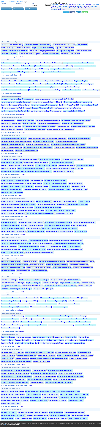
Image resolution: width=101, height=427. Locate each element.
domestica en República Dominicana (60, 370)
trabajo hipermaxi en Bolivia (10, 63)
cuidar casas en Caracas (23, 418)
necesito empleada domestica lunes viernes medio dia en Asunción (73, 319)
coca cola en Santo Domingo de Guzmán (58, 382)
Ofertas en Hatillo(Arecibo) (78, 358)
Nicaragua (93, 6)
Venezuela (61, 9)
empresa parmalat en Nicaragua (32, 286)
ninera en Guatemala (33, 228)
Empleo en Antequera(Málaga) (60, 186)
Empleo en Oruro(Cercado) (10, 66)
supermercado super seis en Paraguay (61, 325)
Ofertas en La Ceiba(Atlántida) (50, 246)
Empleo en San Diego (28, 204)
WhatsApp (84, 12)
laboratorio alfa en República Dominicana (15, 373)
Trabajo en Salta (82, 45)
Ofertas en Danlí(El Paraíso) (71, 246)
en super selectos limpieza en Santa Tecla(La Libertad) (64, 168)
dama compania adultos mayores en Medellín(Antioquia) (54, 99)
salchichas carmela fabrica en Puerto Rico (39, 352)
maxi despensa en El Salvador (63, 171)
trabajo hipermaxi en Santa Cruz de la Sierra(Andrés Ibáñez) (42, 63)
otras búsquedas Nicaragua (10, 292)
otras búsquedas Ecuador (9, 153)
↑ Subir (21, 57)
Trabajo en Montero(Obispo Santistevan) (34, 66)
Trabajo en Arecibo (86, 355)
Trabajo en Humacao (8, 355)
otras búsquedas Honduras (10, 256)
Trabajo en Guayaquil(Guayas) (11, 147)
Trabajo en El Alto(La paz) (40, 69)
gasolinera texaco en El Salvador (73, 159)
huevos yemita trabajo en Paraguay (55, 322)
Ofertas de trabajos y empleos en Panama (54, 298)
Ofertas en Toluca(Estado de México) (38, 267)
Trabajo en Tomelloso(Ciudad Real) (55, 183)
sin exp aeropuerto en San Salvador (36, 162)
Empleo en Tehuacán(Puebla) (11, 261)
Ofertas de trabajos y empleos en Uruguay (74, 394)
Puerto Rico (73, 8)
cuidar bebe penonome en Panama (80, 301)
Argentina (54, 4)
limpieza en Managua (85, 286)
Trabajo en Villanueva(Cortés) (42, 243)
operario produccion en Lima (74, 343)
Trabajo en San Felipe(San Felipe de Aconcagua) (63, 84)
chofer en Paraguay (79, 316)
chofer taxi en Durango (39, 270)
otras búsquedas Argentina (10, 57)
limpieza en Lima (58, 337)
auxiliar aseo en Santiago (90, 90)
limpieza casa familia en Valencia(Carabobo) (33, 412)
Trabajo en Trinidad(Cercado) (60, 69)
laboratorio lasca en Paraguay (86, 325)
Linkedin (78, 12)
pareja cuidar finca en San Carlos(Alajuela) (75, 120)
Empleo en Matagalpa (33, 283)
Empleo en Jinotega (87, 283)
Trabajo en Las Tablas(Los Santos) (34, 301)
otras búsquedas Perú (8, 346)
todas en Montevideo (34, 394)
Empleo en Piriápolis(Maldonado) (12, 391)
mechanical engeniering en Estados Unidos (51, 204)
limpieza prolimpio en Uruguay (30, 397)
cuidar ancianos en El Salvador (11, 162)
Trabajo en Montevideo (50, 397)
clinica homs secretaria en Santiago (13, 379)
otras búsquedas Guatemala (10, 234)
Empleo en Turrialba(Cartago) (11, 123)
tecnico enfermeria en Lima (24, 343)
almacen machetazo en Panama (69, 304)
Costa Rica (80, 4)
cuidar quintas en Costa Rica (11, 126)
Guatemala (72, 6)
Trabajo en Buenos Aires (51, 54)
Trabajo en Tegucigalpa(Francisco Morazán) (16, 243)
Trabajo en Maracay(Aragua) (57, 418)
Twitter (66, 12)
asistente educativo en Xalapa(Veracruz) (14, 264)
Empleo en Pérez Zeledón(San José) (48, 120)
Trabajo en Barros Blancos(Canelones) (73, 397)
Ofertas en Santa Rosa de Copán (12, 252)
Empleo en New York (43, 201)
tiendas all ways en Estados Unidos (13, 213)
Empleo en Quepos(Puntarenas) (12, 129)
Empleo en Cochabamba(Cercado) (61, 66)
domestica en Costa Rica (25, 120)
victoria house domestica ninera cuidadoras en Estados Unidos (22, 210)
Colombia (72, 4)
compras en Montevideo (50, 394)
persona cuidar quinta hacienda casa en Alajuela (39, 126)
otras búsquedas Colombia (10, 114)
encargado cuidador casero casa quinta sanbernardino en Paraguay (48, 316)
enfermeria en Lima (71, 340)
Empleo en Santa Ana (8, 168)
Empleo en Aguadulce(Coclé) (57, 301)
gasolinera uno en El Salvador (50, 159)
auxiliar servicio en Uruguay (10, 403)
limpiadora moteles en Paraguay (12, 325)
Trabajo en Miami (84, 201)
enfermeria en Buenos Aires (70, 54)
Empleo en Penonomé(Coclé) (28, 298)
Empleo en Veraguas (60, 307)
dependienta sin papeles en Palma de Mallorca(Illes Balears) (21, 183)
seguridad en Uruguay (75, 400)
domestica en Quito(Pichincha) (43, 141)
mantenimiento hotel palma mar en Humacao (16, 361)
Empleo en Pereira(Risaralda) (69, 105)
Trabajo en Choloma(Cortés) (38, 240)
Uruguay (54, 9)
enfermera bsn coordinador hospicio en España (17, 186)
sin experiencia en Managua (10, 286)
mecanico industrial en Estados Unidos (48, 207)
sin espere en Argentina (84, 51)
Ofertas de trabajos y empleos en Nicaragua (34, 280)
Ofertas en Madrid (37, 180)
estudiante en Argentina (9, 54)
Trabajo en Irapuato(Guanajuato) (57, 264)
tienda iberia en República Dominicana (44, 373)
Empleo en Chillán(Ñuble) (29, 81)
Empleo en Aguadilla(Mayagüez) (68, 355)
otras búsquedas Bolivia (9, 75)
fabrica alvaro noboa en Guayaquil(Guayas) (37, 147)
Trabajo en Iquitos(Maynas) (24, 340)
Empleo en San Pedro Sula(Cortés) (33, 249)
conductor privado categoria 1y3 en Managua (16, 289)
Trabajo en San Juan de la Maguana (70, 373)
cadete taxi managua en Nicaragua (12, 283)
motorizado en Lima (86, 340)
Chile (66, 4)
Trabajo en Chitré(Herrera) (78, 298)
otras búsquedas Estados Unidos (12, 216)
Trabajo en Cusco (7, 340)
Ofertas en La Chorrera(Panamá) (41, 307)
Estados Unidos (62, 6)
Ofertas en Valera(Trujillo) (80, 415)
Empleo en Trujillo (7, 343)
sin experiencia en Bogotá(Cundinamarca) (78, 102)
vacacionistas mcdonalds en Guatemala (58, 222)
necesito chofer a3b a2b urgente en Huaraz (49, 340)
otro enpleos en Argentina (65, 51)
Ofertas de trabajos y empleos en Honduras (68, 243)
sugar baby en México (30, 261)
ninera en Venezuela (56, 412)
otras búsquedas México (9, 274)
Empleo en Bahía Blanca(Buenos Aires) (38, 45)
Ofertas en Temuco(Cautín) (71, 90)
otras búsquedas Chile (8, 93)
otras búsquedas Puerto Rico (10, 364)
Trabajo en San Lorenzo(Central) (80, 322)
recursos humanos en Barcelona (55, 180)
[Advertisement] (50, 27)
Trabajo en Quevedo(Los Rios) (64, 147)
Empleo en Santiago (39, 370)
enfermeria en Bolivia (23, 69)
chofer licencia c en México (62, 267)
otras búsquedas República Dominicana (14, 385)
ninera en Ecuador (7, 150)
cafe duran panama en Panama (46, 304)
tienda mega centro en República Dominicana (16, 376)
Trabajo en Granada (78, 186)
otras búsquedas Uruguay (9, 406)
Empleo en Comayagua (9, 246)
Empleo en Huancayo (24, 337)
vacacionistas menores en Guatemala (30, 222)
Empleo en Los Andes (23, 84)
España (53, 6)
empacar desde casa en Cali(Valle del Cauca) (47, 102)
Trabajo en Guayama (22, 358)
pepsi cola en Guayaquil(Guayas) (79, 138)
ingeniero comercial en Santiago (50, 90)
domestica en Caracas (8, 412)
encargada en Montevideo (10, 397)
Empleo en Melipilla (80, 81)
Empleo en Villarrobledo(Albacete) (59, 189)
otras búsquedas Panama (9, 310)
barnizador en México (37, 264)
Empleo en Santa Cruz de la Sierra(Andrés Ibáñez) (58, 72)
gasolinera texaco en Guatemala (32, 225)
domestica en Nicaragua (9, 280)
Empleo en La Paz (78, 69)
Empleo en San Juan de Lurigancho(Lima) (49, 343)
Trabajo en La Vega (37, 382)
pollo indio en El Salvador (85, 165)
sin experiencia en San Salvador (46, 165)
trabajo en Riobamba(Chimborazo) (12, 144)
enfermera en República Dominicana (39, 379)
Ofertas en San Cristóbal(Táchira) (37, 415)
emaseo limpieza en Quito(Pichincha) (13, 138)
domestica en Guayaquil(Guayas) (26, 150)
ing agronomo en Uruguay (58, 400)
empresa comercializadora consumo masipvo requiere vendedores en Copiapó (27, 87)
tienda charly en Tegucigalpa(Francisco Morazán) (65, 240)
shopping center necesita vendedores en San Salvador (19, 159)
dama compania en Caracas (78, 418)
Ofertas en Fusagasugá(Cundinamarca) (44, 105)
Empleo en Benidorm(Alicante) (11, 189)
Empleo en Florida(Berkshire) (78, 204)
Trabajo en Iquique (87, 84)
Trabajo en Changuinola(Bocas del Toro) (14, 307)
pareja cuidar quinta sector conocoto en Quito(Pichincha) (47, 138)
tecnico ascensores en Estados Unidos (40, 213)
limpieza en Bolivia (7, 69)
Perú (66, 8)
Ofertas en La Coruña (80, 189)
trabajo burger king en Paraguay (35, 325)
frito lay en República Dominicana (64, 379)
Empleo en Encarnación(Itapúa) (31, 322)
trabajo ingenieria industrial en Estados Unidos (17, 207)
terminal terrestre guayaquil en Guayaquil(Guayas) (68, 144)
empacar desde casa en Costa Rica (83, 126)
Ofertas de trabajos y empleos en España (15, 180)
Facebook (72, 12)
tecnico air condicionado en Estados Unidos (60, 210)
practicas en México (8, 270)
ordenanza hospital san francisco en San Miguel (17, 165)
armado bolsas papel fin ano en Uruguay (15, 400)
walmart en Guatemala (8, 222)
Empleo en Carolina (84, 352)
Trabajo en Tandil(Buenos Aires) (12, 45)
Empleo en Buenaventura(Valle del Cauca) (15, 105)
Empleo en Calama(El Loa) (10, 81)
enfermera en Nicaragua (50, 283)
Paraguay (60, 8)
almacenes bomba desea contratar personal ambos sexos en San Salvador (26, 171)
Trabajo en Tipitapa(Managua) (43, 289)
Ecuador (88, 4)
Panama (53, 8)
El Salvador (95, 4)
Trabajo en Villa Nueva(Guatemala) (12, 228)
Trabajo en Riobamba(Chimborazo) (37, 144)
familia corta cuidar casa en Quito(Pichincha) (16, 141)
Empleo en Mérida (7, 418)
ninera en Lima (84, 337)
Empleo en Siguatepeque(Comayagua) (14, 240)
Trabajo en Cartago (63, 126)
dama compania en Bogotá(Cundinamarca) (15, 102)
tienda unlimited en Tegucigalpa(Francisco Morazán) (64, 249)
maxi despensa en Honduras (10, 249)
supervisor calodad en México (83, 267)
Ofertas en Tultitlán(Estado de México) (52, 261)
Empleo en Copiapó (8, 84)
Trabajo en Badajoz (41, 186)
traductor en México (23, 270)
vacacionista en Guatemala (10, 225)
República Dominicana (85, 8)
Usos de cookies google (13, 424)
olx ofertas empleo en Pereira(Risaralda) (67, 108)
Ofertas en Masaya (74, 280)
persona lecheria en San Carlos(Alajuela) (60, 129)
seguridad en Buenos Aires (65, 48)
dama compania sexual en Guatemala (57, 225)
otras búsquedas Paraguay (10, 331)
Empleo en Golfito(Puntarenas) (35, 129)
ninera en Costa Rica (8, 120)
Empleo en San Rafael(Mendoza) (43, 48)
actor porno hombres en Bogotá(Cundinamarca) (17, 99)
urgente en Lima (71, 337)
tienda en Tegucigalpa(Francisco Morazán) (39, 252)
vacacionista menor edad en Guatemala (59, 231)
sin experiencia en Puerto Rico (65, 352)
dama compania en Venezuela (60, 415)
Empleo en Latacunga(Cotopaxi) (66, 141)
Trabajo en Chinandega (58, 280)
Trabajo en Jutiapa (80, 231)
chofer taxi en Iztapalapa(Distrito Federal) (80, 261)
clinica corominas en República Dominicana (16, 370)
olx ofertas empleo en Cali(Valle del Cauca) (15, 108)
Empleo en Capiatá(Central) (10, 328)
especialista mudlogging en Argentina (42, 51)
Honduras (80, 6)
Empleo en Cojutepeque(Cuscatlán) (61, 162)
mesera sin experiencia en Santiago (68, 87)
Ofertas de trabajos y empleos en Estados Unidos (18, 201)
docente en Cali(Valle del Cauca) (74, 111)
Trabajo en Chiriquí (7, 304)
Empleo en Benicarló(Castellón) (12, 192)
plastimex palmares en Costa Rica (49, 123)
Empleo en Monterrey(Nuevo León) (13, 267)
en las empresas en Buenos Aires (64, 45)
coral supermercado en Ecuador (87, 147)
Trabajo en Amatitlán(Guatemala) (84, 222)
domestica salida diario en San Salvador (31, 168)
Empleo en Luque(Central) (10, 322)
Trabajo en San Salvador (67, 165)
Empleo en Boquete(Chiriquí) (11, 301)
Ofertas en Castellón (75, 183)
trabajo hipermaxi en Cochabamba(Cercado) (78, 63)
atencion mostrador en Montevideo (13, 394)
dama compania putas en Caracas (12, 415)
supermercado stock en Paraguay (12, 316)
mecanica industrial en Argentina (30, 54)
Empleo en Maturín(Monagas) (74, 412)
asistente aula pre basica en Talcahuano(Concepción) (19, 90)
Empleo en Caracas (39, 418)
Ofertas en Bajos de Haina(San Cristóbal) (15, 382)
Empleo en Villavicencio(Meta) (42, 108)
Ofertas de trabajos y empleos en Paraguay (34, 319)
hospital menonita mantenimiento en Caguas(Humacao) (49, 358)
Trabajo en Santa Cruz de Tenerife (35, 189)
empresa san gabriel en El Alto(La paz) (14, 72)
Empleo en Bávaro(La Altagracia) (45, 376)
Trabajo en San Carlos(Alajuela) (72, 123)
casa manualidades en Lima (42, 337)
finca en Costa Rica (29, 123)
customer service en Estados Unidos (64, 201)
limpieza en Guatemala (79, 225)
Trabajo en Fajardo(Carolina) (26, 355)
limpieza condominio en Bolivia (85, 66)
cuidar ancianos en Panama (25, 304)
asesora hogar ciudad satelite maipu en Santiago (56, 81)
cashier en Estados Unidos (64, 213)
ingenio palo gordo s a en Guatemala (13, 231)
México (86, 6)
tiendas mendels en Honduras (29, 246)
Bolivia (61, 4)
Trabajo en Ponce (7, 358)
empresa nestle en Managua (69, 283)
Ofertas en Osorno (39, 84)
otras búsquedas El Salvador (10, 174)
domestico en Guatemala (36, 231)
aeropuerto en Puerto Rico (46, 355)
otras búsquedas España (9, 195)
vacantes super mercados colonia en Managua (60, 286)
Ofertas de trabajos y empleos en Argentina (15, 48)
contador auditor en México (79, 264)
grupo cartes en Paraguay (10, 319)
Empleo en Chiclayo (8, 337)
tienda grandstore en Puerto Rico (12, 352)
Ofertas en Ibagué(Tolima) (89, 105)
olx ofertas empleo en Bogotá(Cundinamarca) (46, 111)
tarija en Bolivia (34, 72)
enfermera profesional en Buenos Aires (14, 51)
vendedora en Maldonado (38, 400)
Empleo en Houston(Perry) (10, 204)
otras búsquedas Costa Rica (10, 132)
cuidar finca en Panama (9, 298)
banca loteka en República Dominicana (70, 376)
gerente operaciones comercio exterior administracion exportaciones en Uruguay (52, 391)
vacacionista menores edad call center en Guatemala (59, 228)
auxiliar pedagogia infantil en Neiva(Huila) (15, 111)
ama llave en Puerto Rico (41, 361)
